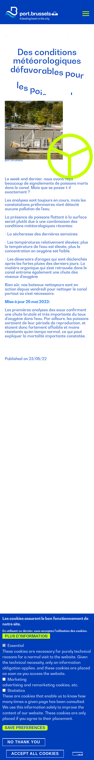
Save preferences (25, 728)
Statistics (16, 690)
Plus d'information (26, 636)
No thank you (23, 742)
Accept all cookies (35, 754)
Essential (15, 646)
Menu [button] (85, 14)
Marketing (17, 679)
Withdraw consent (80, 755)
